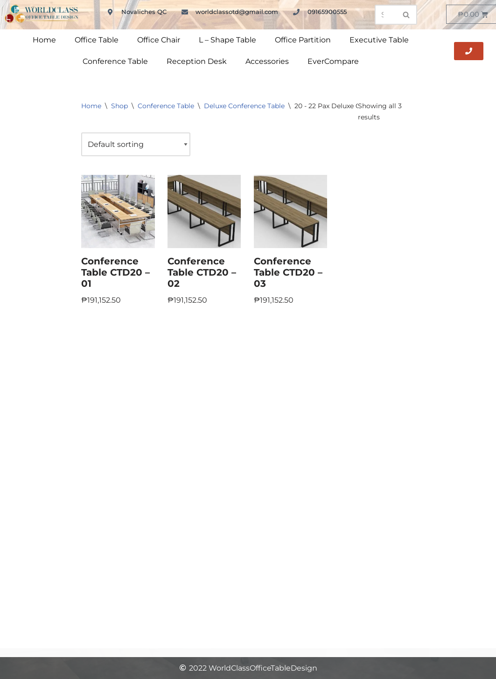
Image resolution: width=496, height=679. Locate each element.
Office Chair (158, 39)
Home (44, 39)
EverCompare (333, 61)
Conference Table (115, 61)
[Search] (385, 15)
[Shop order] (135, 144)
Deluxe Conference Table (244, 106)
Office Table (97, 39)
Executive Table (379, 39)
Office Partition (303, 39)
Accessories (267, 61)
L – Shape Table (227, 39)
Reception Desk (197, 61)
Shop (119, 106)
